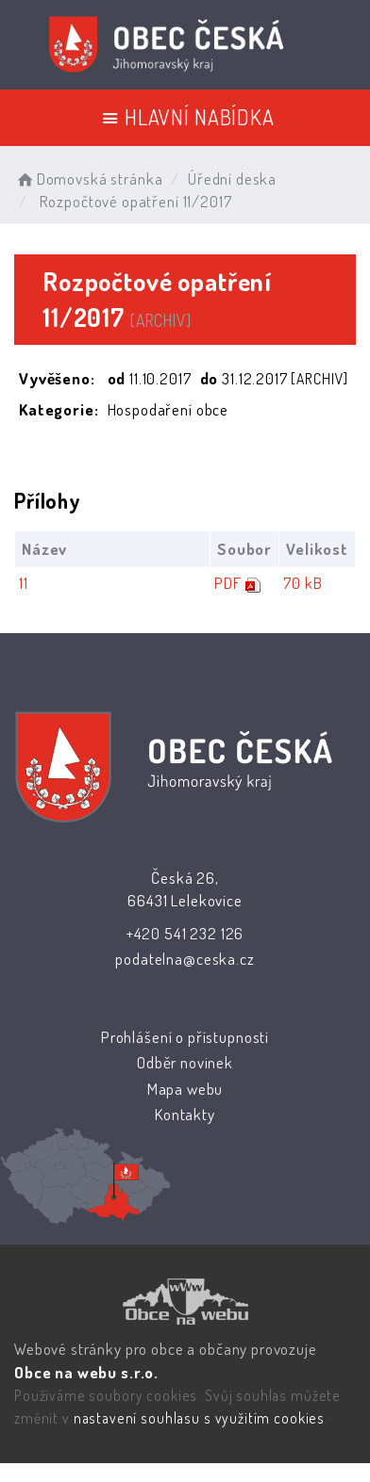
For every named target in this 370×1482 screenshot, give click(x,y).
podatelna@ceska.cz (184, 959)
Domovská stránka (88, 178)
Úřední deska (232, 178)
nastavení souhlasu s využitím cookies (199, 1418)
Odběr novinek (185, 1062)
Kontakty (185, 1114)
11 (23, 583)
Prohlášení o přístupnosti (185, 1037)
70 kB (302, 583)
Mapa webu (185, 1089)
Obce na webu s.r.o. (86, 1372)
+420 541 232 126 (185, 933)
